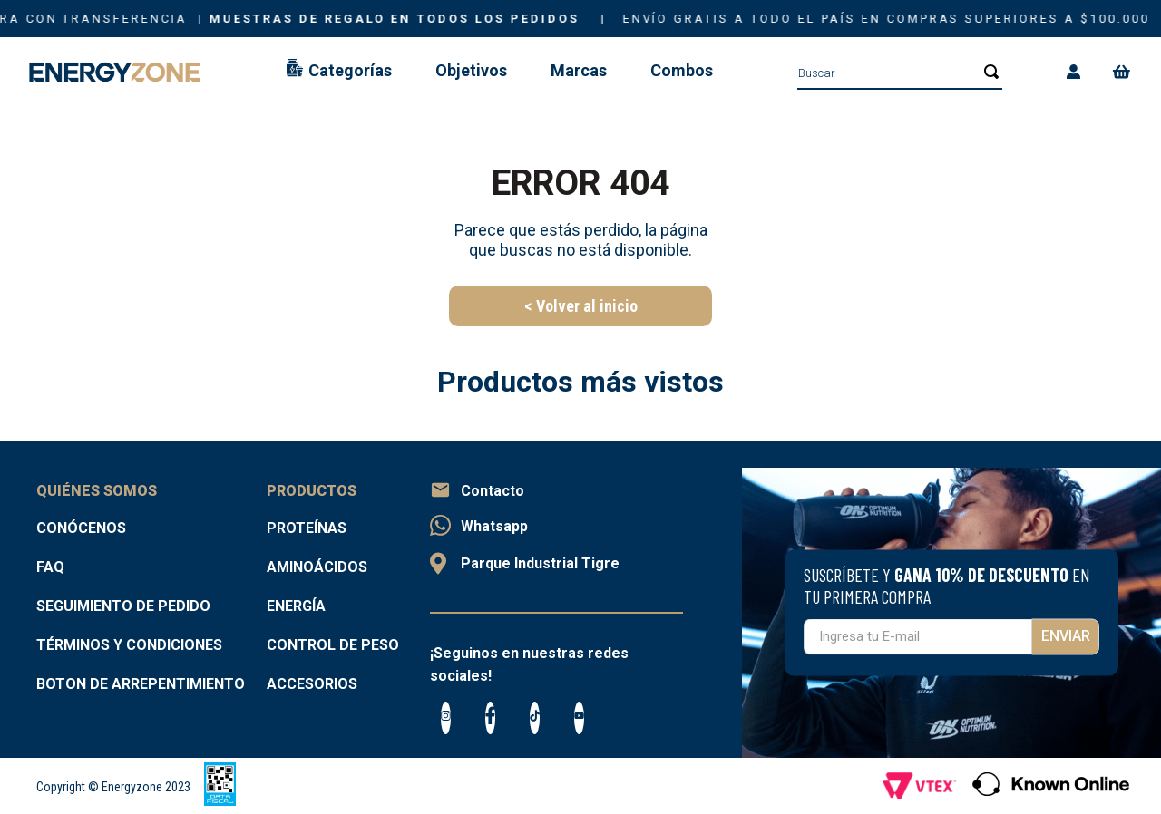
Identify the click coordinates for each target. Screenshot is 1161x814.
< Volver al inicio (581, 305)
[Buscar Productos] (986, 71)
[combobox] (899, 72)
